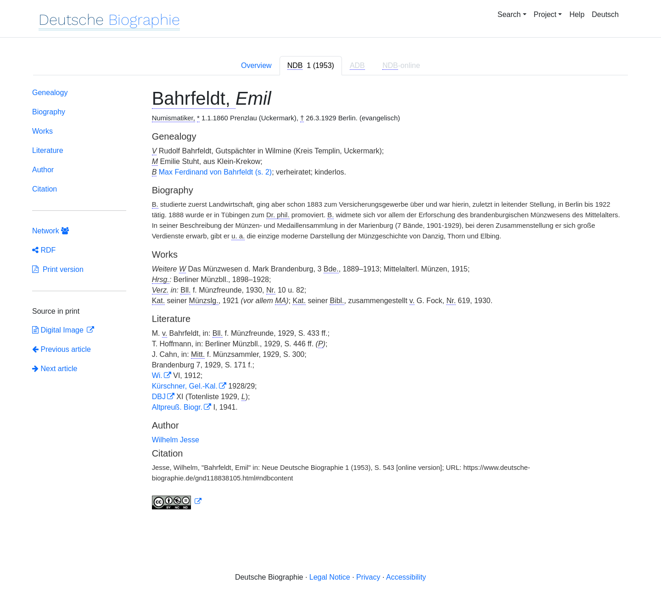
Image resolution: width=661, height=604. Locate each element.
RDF (44, 250)
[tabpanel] (330, 300)
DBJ (159, 397)
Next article (54, 369)
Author (43, 170)
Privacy (368, 577)
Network (50, 231)
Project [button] (545, 14)
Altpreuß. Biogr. (177, 407)
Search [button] (509, 14)
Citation (44, 189)
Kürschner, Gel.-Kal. (185, 386)
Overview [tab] (256, 65)
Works (42, 131)
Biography (48, 112)
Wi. (157, 375)
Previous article (61, 349)
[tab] (311, 65)
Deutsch (605, 14)
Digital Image (58, 330)
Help (576, 14)
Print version (58, 269)
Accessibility (406, 577)
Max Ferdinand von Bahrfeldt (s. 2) (215, 172)
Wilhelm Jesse (175, 440)
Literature (47, 150)
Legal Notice (329, 577)
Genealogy (49, 92)
